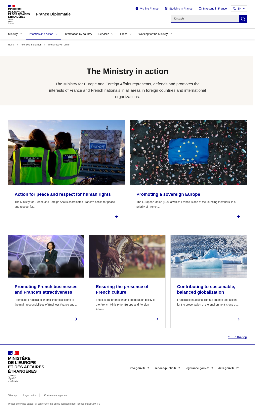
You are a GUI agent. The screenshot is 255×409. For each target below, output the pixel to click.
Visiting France (149, 8)
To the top (239, 337)
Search (243, 19)
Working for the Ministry (153, 34)
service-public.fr (165, 368)
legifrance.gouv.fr (197, 368)
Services (103, 34)
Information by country (78, 34)
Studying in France (180, 8)
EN (239, 8)
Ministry (13, 34)
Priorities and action (41, 34)
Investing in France (215, 8)
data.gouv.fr (226, 368)
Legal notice (29, 395)
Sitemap (13, 395)
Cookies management (55, 395)
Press (123, 34)
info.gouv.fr (138, 368)
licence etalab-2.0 (86, 403)
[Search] (205, 19)
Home (11, 44)
